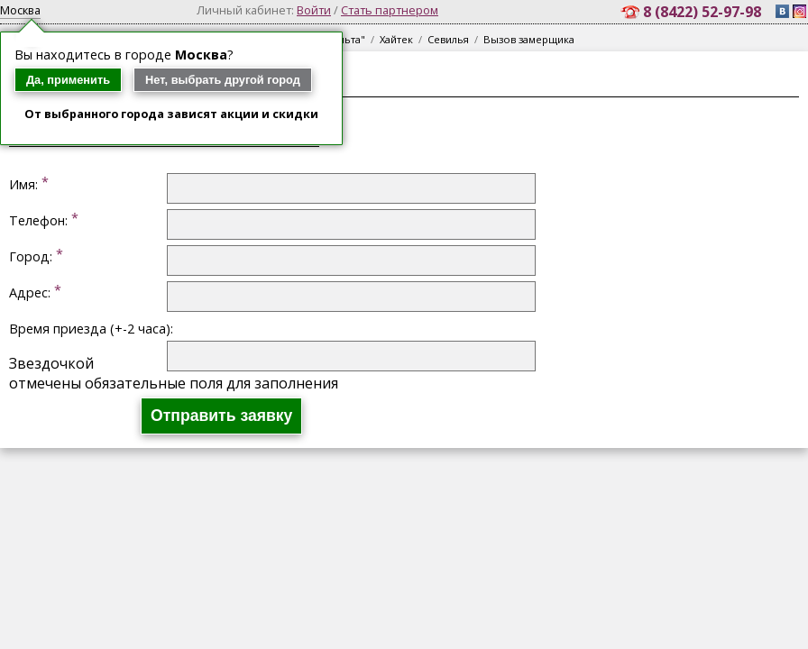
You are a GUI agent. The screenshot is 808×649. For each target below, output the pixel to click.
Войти (314, 10)
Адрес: (29, 292)
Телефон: (38, 220)
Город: (30, 256)
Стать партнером (389, 10)
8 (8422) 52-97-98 (704, 12)
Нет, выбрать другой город (222, 80)
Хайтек (396, 39)
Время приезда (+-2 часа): (91, 328)
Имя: (23, 184)
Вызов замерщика (528, 39)
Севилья (448, 39)
